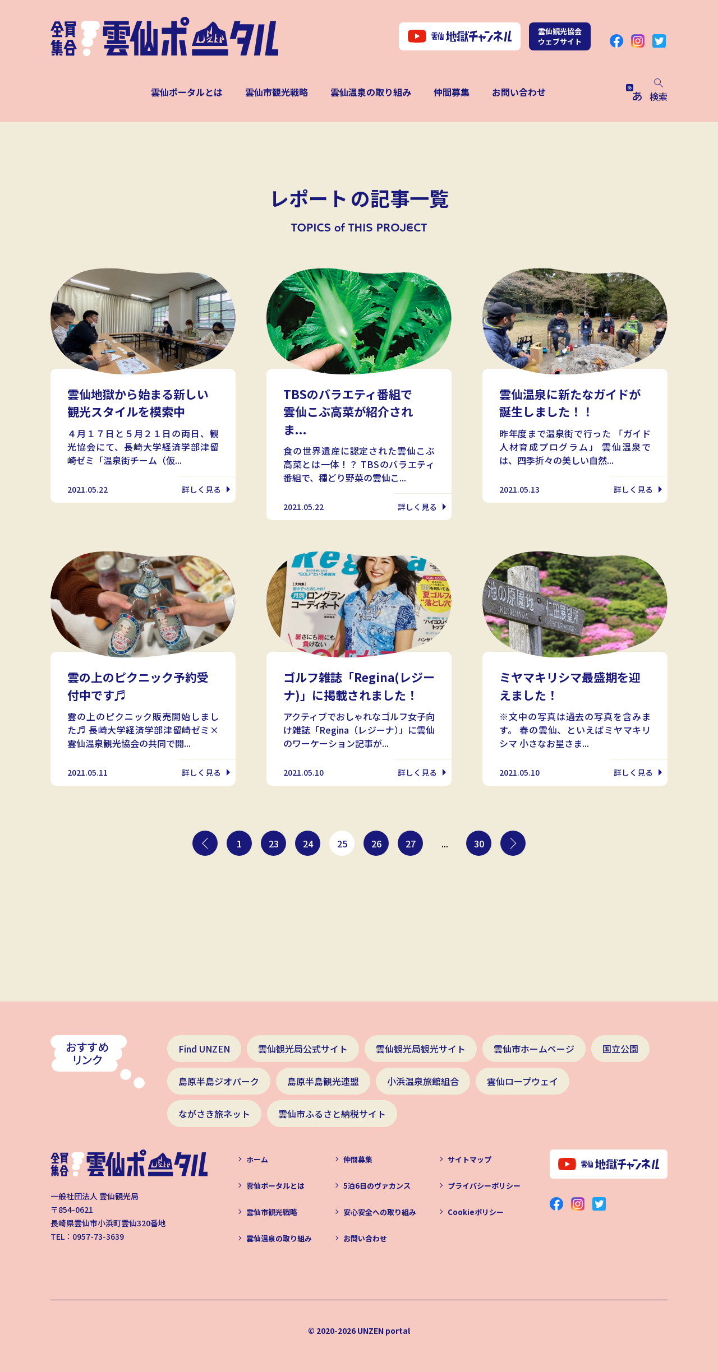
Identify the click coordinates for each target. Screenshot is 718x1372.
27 (411, 843)
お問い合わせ (519, 92)
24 (308, 843)
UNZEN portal (383, 1330)
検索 (659, 90)
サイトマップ (469, 1159)
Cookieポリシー (476, 1212)
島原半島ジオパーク (218, 1081)
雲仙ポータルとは (187, 92)
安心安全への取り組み (379, 1212)
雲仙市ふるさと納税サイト (332, 1113)
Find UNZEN (204, 1048)
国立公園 (620, 1048)
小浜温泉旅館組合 (423, 1081)
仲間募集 (452, 92)
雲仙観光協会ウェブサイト (560, 36)
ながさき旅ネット (214, 1113)
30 (479, 843)
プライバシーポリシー (484, 1185)
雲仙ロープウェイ (522, 1081)
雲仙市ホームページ (534, 1048)
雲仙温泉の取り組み (370, 92)
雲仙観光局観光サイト (421, 1048)
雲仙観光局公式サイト (303, 1048)
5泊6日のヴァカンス (377, 1185)
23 (274, 843)
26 (376, 843)
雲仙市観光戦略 (276, 92)
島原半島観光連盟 (323, 1081)
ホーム (257, 1159)
